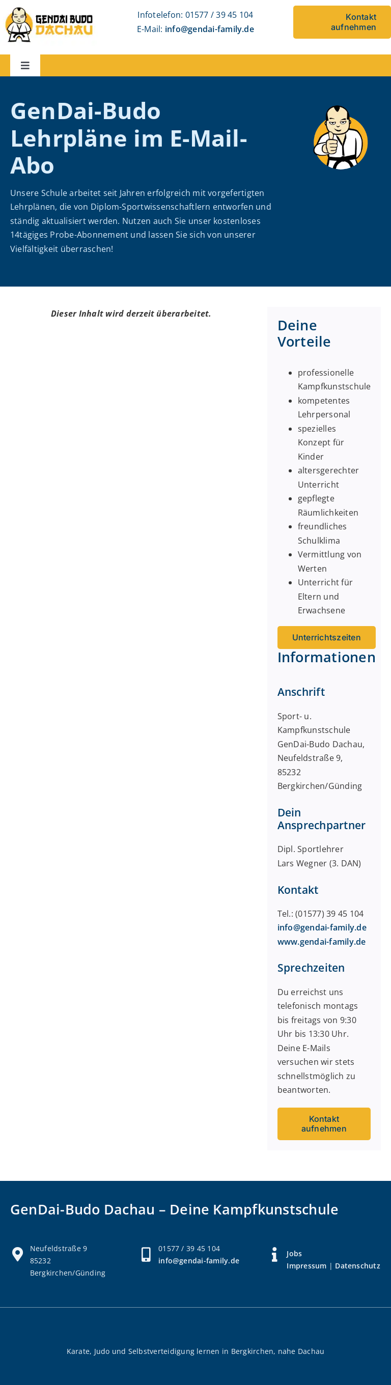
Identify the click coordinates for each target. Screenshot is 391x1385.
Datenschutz (357, 1265)
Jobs (294, 1253)
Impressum (306, 1265)
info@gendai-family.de (209, 29)
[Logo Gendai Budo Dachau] (49, 7)
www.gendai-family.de (321, 941)
